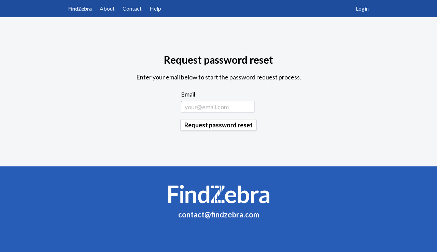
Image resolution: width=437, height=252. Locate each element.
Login (362, 8)
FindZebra (80, 8)
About (107, 8)
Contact (132, 8)
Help (155, 8)
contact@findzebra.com (218, 214)
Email (188, 94)
